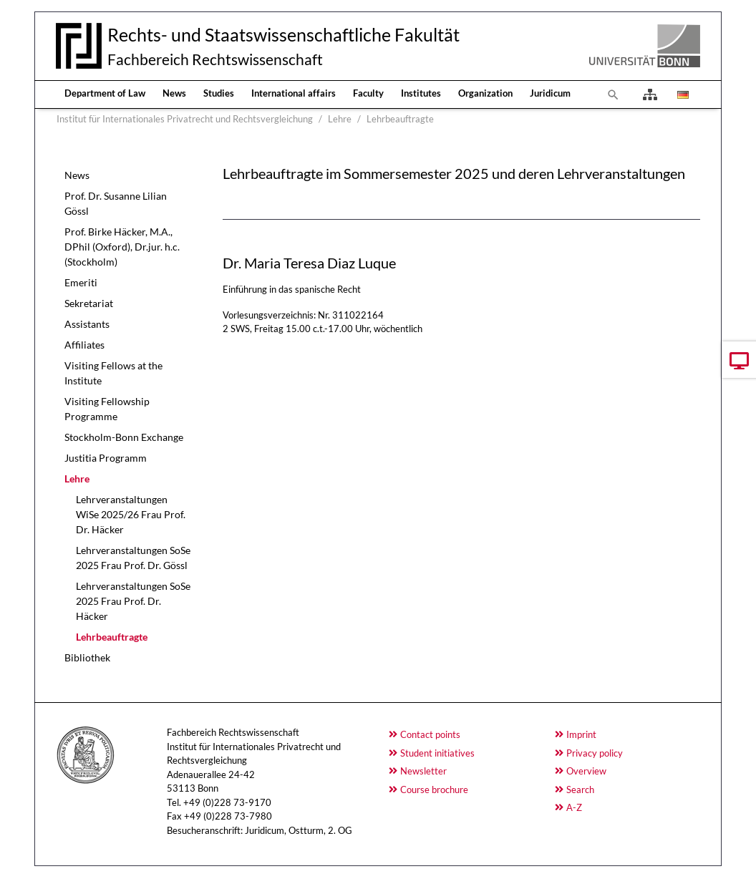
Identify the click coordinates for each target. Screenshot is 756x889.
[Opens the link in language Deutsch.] (682, 94)
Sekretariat (88, 303)
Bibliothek (87, 657)
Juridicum (550, 93)
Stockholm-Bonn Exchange (123, 437)
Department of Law (104, 93)
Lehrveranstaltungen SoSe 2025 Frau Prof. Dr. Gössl (133, 557)
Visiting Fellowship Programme (107, 408)
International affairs (293, 93)
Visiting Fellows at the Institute (113, 373)
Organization (485, 93)
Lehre (76, 478)
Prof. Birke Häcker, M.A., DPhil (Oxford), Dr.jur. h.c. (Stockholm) (122, 246)
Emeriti (80, 282)
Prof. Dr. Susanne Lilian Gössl (115, 203)
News (174, 93)
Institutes (421, 93)
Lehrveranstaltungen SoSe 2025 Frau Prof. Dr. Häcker (133, 601)
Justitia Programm (105, 458)
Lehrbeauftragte (111, 637)
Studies (218, 93)
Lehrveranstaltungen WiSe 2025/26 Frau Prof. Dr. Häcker (130, 514)
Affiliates (84, 345)
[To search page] (613, 94)
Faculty (368, 93)
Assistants (87, 324)
